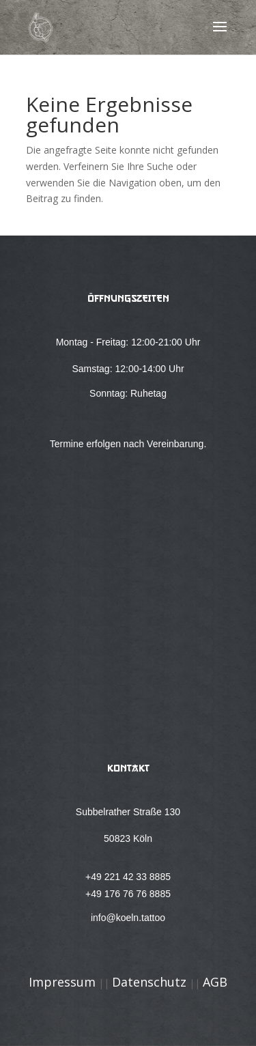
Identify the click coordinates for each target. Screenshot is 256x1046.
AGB (215, 982)
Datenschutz (149, 982)
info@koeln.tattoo (128, 917)
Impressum (62, 982)
